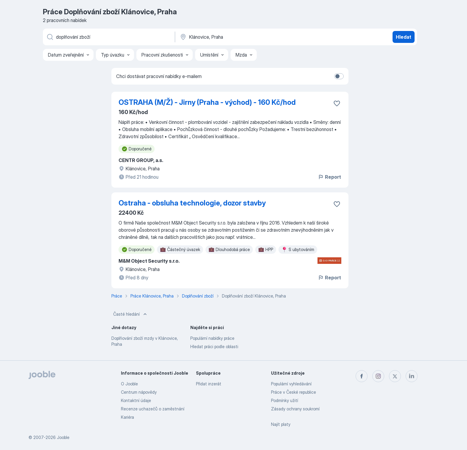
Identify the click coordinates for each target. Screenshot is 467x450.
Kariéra (127, 417)
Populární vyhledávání (291, 383)
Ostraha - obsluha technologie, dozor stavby (192, 203)
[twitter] (395, 376)
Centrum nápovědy (139, 392)
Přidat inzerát (208, 383)
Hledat (403, 37)
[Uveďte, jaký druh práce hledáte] (108, 37)
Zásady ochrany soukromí (295, 408)
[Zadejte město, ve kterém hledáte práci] (241, 37)
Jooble (63, 437)
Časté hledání (130, 314)
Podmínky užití (284, 400)
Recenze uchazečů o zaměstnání (152, 408)
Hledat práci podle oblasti (214, 346)
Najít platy (280, 424)
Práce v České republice (293, 392)
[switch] (339, 76)
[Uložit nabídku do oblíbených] (337, 103)
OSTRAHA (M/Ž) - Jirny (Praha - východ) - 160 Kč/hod (207, 102)
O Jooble (129, 383)
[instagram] (378, 376)
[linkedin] (412, 376)
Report (329, 177)
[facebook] (362, 376)
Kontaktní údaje (136, 400)
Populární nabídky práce (212, 338)
